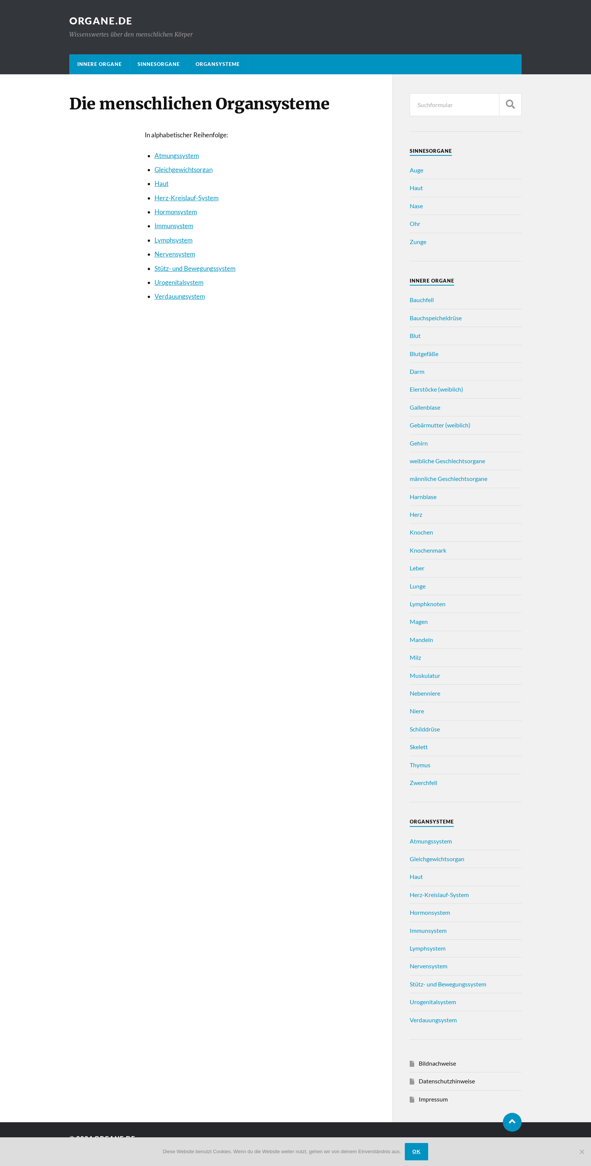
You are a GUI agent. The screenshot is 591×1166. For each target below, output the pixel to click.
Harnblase (423, 496)
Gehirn (419, 443)
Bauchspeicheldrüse (436, 317)
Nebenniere (425, 693)
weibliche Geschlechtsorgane (447, 460)
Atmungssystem (177, 156)
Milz (415, 657)
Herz (416, 514)
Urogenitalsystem (179, 282)
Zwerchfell (423, 782)
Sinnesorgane (159, 64)
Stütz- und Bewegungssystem (195, 268)
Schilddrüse (425, 729)
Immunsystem (174, 226)
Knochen (421, 532)
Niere (417, 710)
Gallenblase (425, 407)
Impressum (433, 1099)
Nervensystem (175, 254)
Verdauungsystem (180, 296)
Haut (161, 183)
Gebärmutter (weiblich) (440, 425)
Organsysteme (218, 64)
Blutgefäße (424, 353)
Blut (415, 335)
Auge (416, 170)
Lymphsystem (174, 240)
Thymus (420, 764)
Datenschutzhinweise (447, 1081)
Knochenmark (428, 550)
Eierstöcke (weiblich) (436, 389)
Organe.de (101, 20)
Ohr (415, 223)
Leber (417, 567)
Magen (419, 621)
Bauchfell (422, 299)
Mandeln (421, 639)
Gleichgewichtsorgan (184, 170)
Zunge (418, 241)
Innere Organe (99, 64)
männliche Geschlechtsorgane (448, 478)
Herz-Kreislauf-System (187, 198)
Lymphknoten (428, 603)
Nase (416, 205)
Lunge (418, 586)
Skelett (419, 746)
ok (416, 1151)
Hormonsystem (176, 212)
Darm (417, 371)
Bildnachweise (437, 1063)
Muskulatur (425, 675)
